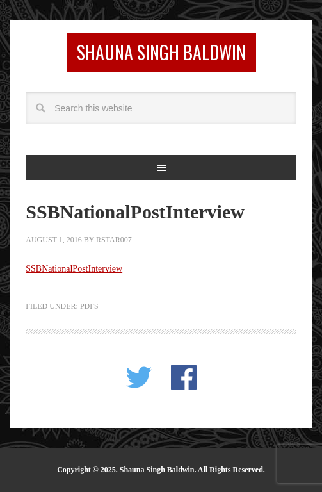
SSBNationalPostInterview (74, 269)
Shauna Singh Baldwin (161, 52)
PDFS (89, 306)
